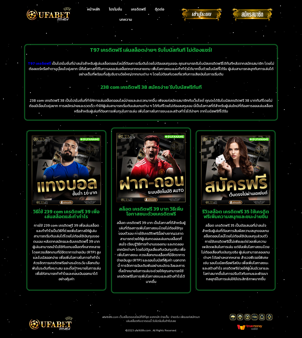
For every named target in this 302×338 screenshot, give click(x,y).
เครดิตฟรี (138, 9)
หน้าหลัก (93, 9)
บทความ (125, 19)
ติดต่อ (159, 9)
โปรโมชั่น (115, 9)
